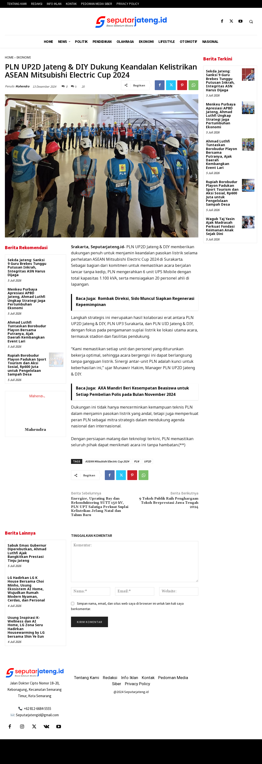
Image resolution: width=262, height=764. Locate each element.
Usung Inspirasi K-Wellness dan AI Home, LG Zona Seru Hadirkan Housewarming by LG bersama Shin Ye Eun (26, 627)
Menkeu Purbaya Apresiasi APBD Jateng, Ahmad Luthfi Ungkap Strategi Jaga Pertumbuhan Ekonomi (26, 298)
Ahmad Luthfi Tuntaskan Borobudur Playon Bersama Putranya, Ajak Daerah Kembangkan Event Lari (27, 331)
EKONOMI (24, 57)
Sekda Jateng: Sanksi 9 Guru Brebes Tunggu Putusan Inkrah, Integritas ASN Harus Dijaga (27, 267)
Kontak (148, 677)
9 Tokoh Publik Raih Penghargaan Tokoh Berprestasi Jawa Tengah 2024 (168, 502)
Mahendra (22, 86)
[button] (251, 21)
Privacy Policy (137, 683)
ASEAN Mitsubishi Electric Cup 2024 (107, 461)
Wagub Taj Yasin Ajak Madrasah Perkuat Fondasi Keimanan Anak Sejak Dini (220, 226)
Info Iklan (129, 677)
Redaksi (110, 677)
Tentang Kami (86, 677)
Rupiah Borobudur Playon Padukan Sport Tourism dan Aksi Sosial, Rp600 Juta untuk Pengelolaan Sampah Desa (27, 364)
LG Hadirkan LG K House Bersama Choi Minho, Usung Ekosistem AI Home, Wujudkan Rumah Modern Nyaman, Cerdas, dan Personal (26, 588)
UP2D (147, 461)
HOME (9, 57)
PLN (136, 461)
